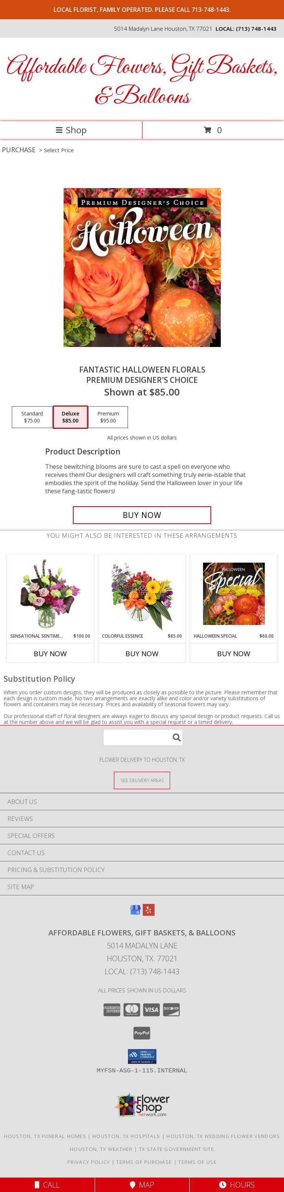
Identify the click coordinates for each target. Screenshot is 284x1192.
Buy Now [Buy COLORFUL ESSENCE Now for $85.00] (142, 653)
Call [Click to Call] (47, 1185)
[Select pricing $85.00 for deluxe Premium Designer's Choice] (70, 417)
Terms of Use (197, 1162)
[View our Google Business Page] (135, 913)
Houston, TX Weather (101, 1149)
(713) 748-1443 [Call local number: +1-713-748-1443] (256, 28)
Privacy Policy (88, 1162)
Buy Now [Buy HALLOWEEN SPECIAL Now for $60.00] (233, 653)
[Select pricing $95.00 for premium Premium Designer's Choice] (108, 417)
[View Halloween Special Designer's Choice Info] (234, 593)
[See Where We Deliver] (142, 780)
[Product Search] (143, 737)
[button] (142, 1056)
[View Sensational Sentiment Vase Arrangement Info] (50, 593)
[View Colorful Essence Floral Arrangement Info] (142, 593)
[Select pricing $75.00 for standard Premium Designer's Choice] (32, 417)
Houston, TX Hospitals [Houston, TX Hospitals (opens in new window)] (126, 1136)
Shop (71, 130)
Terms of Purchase (144, 1162)
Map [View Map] (142, 1185)
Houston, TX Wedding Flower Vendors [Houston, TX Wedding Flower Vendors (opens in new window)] (223, 1136)
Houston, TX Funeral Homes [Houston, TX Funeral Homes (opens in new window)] (45, 1136)
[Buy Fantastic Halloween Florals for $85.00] (142, 515)
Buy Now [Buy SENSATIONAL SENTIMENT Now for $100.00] (50, 653)
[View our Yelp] (149, 913)
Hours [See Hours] (237, 1185)
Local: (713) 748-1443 (142, 971)
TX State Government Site (176, 1149)
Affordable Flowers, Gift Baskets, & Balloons (142, 83)
